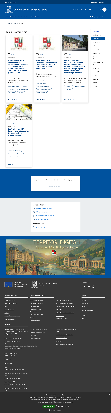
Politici (6, 313)
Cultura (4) (96, 46)
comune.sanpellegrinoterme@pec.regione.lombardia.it (21, 346)
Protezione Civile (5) (98, 63)
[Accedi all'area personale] (97, 2)
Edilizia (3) (96, 49)
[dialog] (55, 402)
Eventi (83, 318)
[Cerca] (104, 10)
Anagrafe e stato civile (36, 300)
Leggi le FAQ (33, 335)
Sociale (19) (96, 72)
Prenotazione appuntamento (38, 329)
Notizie (84, 300)
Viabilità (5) (96, 86)
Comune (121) (97, 42)
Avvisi (11, 54)
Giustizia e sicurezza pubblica (64, 303)
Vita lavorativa (34, 307)
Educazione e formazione (63, 300)
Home (8, 23)
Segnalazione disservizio (37, 332)
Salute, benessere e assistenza (65, 313)
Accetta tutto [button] (48, 406)
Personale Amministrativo (12, 316)
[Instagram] (89, 9)
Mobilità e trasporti (35, 320)
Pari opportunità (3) (97, 58)
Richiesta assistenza (36, 339)
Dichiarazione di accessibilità (64, 344)
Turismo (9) (96, 83)
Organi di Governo (10, 300)
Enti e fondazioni (9, 310)
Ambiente (59, 310)
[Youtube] (84, 9)
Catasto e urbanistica (36, 315)
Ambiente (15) (97, 35)
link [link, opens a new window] (72, 402)
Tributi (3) (95, 79)
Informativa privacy (61, 338)
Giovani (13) (96, 53)
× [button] (109, 394)
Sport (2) (95, 75)
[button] (55, 410)
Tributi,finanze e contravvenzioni (65, 306)
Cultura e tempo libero (36, 303)
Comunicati (85, 303)
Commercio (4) (97, 39)
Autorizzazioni (60, 316)
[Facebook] (80, 9)
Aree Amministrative (11, 303)
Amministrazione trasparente (64, 335)
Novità (14, 23)
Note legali (59, 341)
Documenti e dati (10, 319)
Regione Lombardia (10, 2)
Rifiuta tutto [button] (62, 406)
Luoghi (84, 315)
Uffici (6, 307)
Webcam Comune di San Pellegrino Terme (66, 330)
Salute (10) (96, 68)
